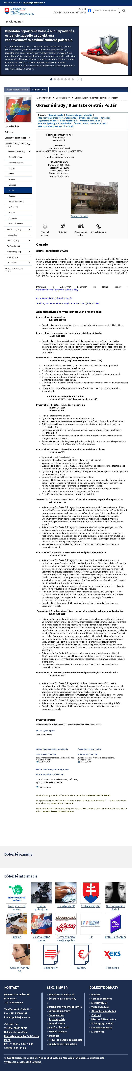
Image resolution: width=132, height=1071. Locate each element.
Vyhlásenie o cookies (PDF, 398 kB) (22, 1061)
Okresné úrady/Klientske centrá (64, 1006)
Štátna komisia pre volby (62, 998)
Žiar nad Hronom (16, 223)
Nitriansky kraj (13, 240)
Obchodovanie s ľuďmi (103, 1011)
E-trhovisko (97, 1031)
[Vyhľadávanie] (106, 10)
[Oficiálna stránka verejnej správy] (34, 2)
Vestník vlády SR (100, 1006)
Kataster (105, 117)
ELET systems (54, 1057)
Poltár (11, 190)
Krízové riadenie (68, 120)
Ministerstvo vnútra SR (61, 994)
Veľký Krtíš (13, 207)
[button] (15, 21)
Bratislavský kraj (14, 229)
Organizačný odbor (47, 120)
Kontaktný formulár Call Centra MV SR (21, 1038)
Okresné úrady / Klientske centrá (16, 145)
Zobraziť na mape (94, 200)
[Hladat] (124, 10)
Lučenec (12, 185)
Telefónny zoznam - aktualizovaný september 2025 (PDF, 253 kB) (67, 303)
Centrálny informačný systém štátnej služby (57, 289)
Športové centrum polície (63, 1044)
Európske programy (59, 1010)
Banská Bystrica (15, 157)
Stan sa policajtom (101, 998)
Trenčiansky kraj (14, 251)
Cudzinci (96, 1015)
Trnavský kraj (12, 257)
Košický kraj (12, 235)
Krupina (12, 179)
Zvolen (12, 212)
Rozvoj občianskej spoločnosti (65, 1039)
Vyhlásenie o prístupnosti (90, 1057)
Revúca (12, 196)
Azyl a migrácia (57, 1019)
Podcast (95, 994)
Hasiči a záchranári (59, 1027)
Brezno (12, 168)
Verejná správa (57, 1023)
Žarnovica (13, 218)
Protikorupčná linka (89, 120)
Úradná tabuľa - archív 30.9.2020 (90, 123)
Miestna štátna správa (103, 1019)
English (82, 9)
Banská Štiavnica (16, 162)
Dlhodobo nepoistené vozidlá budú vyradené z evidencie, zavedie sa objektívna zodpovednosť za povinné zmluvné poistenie (39, 35)
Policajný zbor (56, 1015)
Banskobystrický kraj (16, 151)
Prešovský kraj (13, 246)
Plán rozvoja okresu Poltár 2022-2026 (57, 117)
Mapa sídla (68, 1057)
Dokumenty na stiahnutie (79, 114)
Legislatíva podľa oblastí (15, 137)
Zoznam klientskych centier (14, 270)
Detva (11, 173)
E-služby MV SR (99, 1002)
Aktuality (9, 132)
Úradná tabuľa (55, 114)
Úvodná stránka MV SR (17, 89)
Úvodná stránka (12, 126)
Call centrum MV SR (101, 1027)
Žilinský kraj (12, 262)
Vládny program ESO (102, 1023)
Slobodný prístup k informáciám (54, 123)
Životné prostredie (88, 117)
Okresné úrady (39, 89)
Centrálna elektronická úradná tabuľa (54, 298)
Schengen (54, 1035)
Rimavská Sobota (16, 201)
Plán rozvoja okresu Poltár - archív (55, 126)
